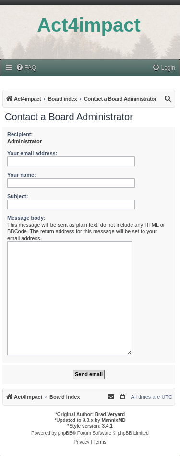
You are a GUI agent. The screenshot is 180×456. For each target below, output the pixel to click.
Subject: (17, 196)
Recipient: (20, 134)
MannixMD (114, 420)
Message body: (26, 218)
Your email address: (32, 153)
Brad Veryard (110, 414)
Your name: (21, 175)
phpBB (65, 433)
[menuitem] (26, 67)
